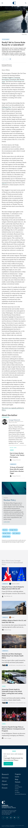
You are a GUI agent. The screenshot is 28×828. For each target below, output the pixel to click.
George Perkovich (7, 65)
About (4, 781)
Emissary (5, 777)
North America (16, 533)
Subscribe (8, 763)
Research (5, 774)
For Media (17, 792)
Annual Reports (18, 787)
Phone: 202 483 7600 (6, 813)
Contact (17, 785)
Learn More (7, 521)
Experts (5, 784)
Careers (17, 788)
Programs (18, 774)
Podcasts (17, 782)
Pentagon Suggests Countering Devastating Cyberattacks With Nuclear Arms (13, 79)
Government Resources (20, 794)
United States (6, 536)
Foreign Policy (13, 529)
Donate (4, 788)
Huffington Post (6, 107)
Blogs (16, 779)
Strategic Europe (15, 583)
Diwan (12, 617)
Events (17, 777)
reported (4, 183)
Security (5, 529)
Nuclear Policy (6, 533)
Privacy (16, 790)
